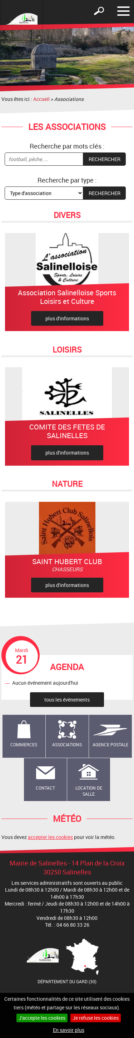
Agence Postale (110, 744)
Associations (67, 744)
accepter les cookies (50, 837)
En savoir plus (68, 1030)
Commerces (23, 744)
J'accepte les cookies (42, 1017)
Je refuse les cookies (96, 1017)
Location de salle (88, 791)
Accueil (41, 99)
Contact (45, 788)
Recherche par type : (67, 180)
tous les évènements (67, 699)
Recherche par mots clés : (67, 146)
